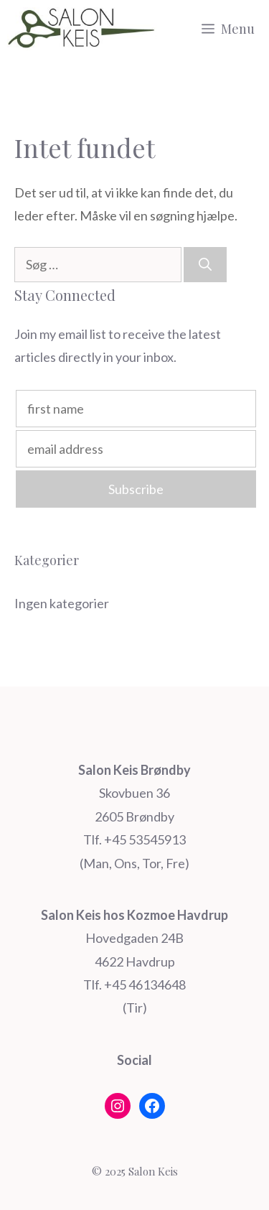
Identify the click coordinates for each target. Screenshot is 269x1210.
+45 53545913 (145, 839)
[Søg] (205, 264)
